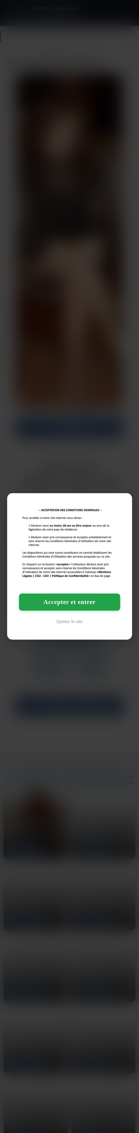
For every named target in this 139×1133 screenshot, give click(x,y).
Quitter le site (69, 621)
